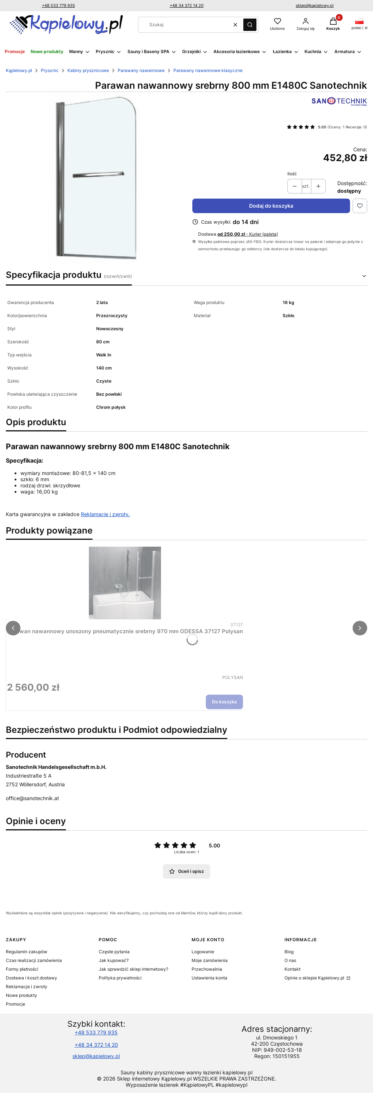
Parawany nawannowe (141, 70)
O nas (290, 960)
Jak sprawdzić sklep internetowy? (133, 969)
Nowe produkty (21, 995)
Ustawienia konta (209, 978)
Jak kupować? (114, 960)
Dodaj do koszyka (271, 206)
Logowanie (203, 951)
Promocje (15, 1004)
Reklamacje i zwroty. (105, 514)
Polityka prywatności (120, 978)
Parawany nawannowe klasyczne (208, 70)
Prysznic (50, 70)
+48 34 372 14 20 (187, 5)
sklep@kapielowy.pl (315, 5)
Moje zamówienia (210, 960)
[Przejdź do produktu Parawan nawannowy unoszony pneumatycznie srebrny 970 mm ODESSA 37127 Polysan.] (125, 583)
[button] (249, 25)
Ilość (292, 173)
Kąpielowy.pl (19, 70)
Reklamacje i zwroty (26, 986)
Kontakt (292, 969)
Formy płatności (22, 969)
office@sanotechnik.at (32, 798)
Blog (289, 951)
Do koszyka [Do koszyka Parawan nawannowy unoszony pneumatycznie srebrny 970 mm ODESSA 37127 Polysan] (224, 701)
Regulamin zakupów (26, 951)
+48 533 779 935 (58, 5)
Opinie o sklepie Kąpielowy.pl (314, 978)
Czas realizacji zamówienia (34, 960)
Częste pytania (114, 951)
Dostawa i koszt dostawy (31, 978)
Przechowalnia (207, 969)
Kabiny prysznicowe (88, 70)
